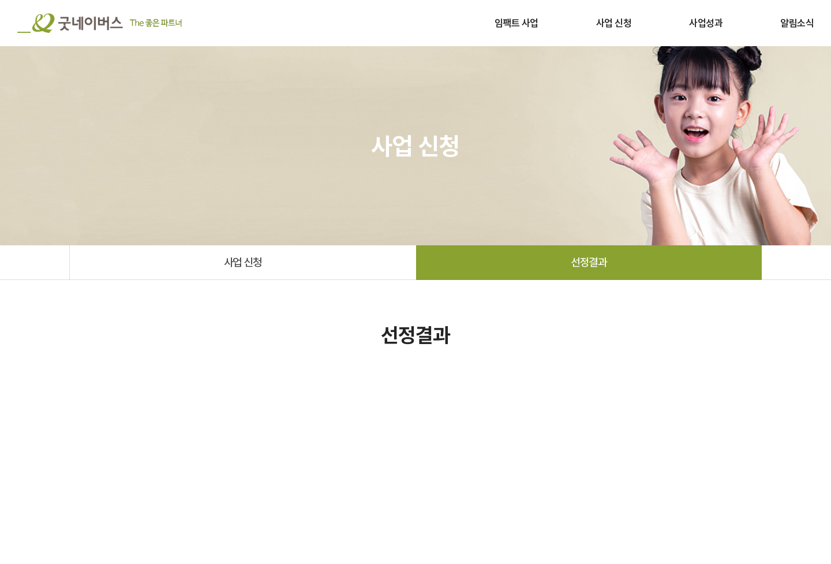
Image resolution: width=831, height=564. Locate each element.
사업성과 (706, 23)
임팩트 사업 (516, 23)
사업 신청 (613, 23)
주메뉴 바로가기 (0, 0)
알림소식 (797, 23)
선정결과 (589, 262)
